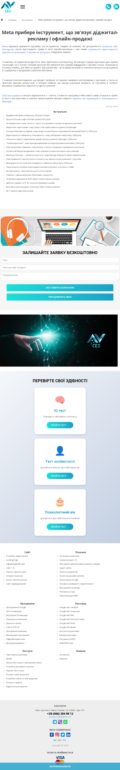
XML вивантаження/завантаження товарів (79, 564)
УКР (55, 740)
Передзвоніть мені (60, 297)
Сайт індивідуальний (16, 583)
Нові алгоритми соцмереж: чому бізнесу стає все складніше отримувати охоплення (45, 147)
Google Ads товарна (68, 607)
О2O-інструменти (12, 95)
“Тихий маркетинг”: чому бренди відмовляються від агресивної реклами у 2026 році (45, 143)
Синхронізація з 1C (68, 560)
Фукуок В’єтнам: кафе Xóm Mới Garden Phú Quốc (28, 119)
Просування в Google (16, 607)
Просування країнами (16, 631)
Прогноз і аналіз (13, 623)
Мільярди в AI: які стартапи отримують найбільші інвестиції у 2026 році (39, 163)
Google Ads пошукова (69, 611)
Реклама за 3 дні (67, 591)
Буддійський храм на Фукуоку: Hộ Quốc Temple (28, 115)
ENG (60, 740)
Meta (5, 46)
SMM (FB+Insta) (66, 643)
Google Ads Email (67, 623)
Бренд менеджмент (15, 643)
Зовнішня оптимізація (16, 619)
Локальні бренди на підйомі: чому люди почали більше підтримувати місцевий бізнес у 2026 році (51, 131)
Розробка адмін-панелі (17, 556)
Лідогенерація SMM (68, 595)
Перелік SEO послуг (15, 670)
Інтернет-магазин (14, 575)
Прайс (9, 658)
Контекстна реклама (69, 631)
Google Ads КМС (66, 615)
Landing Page (12, 560)
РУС (64, 740)
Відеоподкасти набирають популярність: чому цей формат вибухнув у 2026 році (43, 135)
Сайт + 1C (10, 568)
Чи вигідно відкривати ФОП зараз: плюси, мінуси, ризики (32, 179)
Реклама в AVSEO (67, 639)
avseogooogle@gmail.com (60, 717)
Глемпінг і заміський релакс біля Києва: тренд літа (29, 175)
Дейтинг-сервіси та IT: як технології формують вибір (30, 183)
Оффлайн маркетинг (15, 639)
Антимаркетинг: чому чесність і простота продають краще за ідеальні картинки (44, 123)
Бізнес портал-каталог (16, 579)
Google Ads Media (67, 627)
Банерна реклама (67, 635)
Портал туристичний (16, 572)
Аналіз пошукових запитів (71, 575)
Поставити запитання (60, 287)
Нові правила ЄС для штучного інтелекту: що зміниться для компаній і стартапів (43, 159)
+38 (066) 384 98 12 (60, 714)
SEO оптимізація (13, 611)
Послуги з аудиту (14, 682)
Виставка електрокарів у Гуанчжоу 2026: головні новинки (33, 187)
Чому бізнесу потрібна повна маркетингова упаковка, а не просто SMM (40, 167)
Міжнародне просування (17, 635)
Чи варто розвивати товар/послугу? (76, 583)
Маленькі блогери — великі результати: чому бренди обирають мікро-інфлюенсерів (45, 155)
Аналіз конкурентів (68, 572)
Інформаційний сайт (15, 564)
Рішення (63, 658)
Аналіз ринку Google (68, 579)
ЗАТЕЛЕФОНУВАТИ (60, 766)
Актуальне (64, 654)
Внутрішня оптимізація (17, 615)
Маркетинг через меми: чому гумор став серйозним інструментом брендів (41, 127)
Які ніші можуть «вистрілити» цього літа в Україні (29, 171)
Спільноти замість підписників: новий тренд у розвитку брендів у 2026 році (41, 139)
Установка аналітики (69, 556)
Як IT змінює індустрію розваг (19, 190)
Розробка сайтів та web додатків (21, 678)
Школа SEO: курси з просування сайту (24, 662)
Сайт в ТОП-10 (12, 627)
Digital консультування (16, 686)
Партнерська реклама (16, 654)
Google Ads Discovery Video (72, 619)
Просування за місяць (69, 587)
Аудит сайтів (65, 568)
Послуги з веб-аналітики (17, 674)
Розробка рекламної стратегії (20, 666)
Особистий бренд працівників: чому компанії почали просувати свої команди (42, 151)
